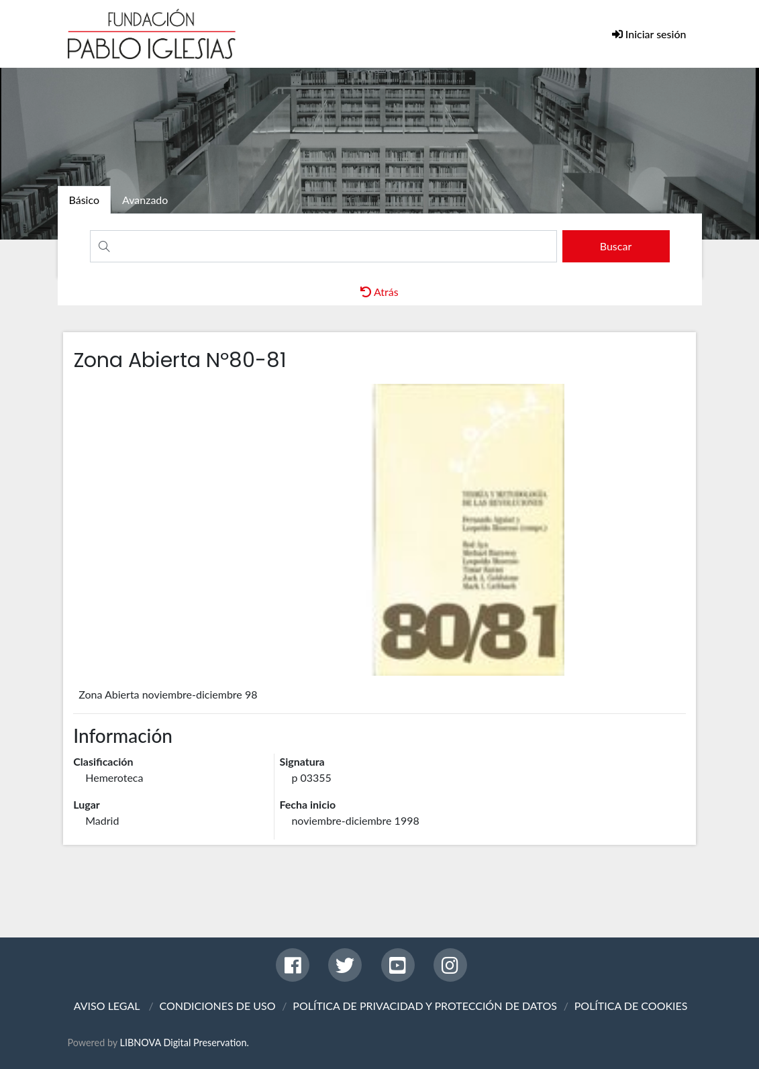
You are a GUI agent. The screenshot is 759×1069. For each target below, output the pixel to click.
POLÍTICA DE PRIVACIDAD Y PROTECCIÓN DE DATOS (425, 1005)
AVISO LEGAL (107, 1005)
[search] (616, 246)
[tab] (84, 200)
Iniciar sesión (655, 34)
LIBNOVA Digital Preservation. (184, 1042)
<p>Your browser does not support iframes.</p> (379, 530)
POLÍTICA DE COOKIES (631, 1005)
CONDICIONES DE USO (217, 1005)
